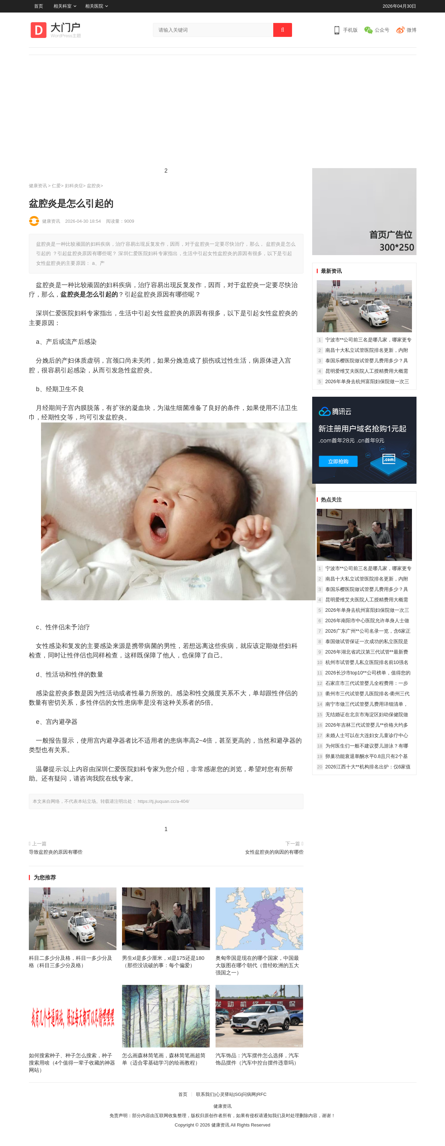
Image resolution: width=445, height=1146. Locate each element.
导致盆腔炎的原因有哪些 (55, 852)
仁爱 (56, 185)
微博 (411, 30)
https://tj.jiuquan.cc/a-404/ (163, 801)
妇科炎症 (74, 185)
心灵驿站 (225, 1094)
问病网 (249, 1094)
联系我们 (205, 1094)
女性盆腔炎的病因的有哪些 (274, 852)
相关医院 (94, 6)
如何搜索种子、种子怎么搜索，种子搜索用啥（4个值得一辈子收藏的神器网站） (72, 1062)
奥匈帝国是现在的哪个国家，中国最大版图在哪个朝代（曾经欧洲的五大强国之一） (257, 965)
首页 (38, 6)
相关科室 (63, 6)
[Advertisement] (222, 107)
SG (238, 1094)
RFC (262, 1094)
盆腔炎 (93, 185)
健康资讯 (38, 185)
